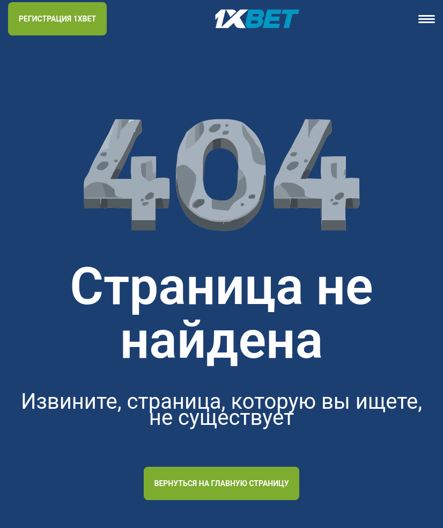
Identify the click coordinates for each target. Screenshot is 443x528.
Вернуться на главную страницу (221, 483)
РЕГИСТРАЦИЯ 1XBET (57, 19)
